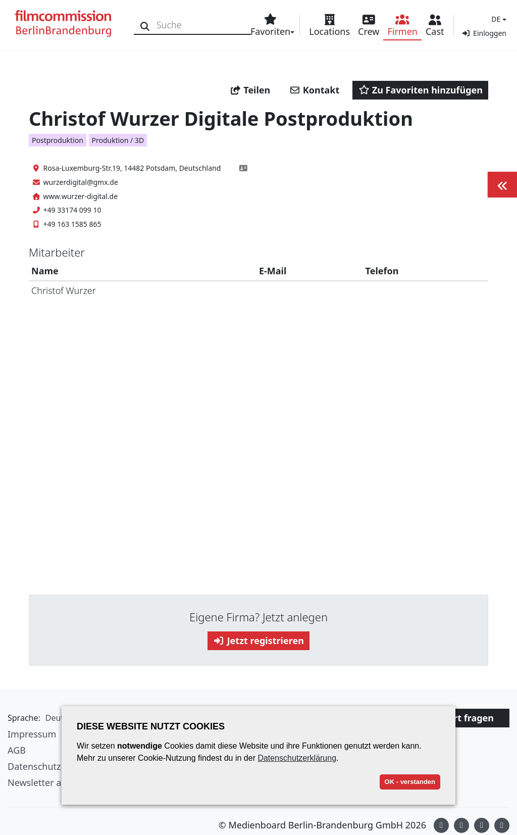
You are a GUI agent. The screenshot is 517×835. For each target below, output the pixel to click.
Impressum (32, 734)
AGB (17, 750)
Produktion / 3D (118, 140)
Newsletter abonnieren (57, 782)
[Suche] (145, 25)
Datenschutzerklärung (296, 758)
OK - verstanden (410, 781)
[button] (497, 19)
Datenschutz (34, 766)
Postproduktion (57, 140)
